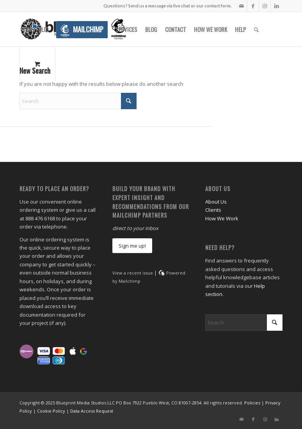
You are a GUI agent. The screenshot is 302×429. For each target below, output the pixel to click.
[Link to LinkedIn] (276, 6)
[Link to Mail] (241, 6)
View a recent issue (132, 273)
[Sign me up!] (132, 246)
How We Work (221, 218)
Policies (252, 403)
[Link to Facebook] (253, 6)
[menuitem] (36, 29)
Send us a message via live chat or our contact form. (179, 5)
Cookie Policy (51, 411)
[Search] (256, 29)
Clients (213, 209)
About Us (216, 201)
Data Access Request (91, 411)
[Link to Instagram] (264, 6)
